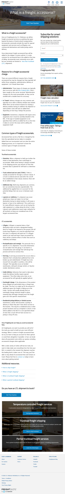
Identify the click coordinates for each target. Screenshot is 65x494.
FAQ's (18, 462)
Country (43, 53)
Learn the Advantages (32, 448)
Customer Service (21, 459)
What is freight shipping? (11, 372)
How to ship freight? (9, 368)
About (3, 459)
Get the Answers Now (48, 78)
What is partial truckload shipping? (14, 380)
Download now (45, 135)
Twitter (35, 464)
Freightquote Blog (53, 459)
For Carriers (4, 462)
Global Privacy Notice (7, 480)
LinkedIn (35, 459)
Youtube (35, 466)
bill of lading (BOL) (24, 90)
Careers (3, 464)
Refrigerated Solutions (32, 413)
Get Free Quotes (32, 23)
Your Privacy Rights (6, 485)
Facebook (35, 462)
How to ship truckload (32, 431)
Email (43, 48)
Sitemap (4, 483)
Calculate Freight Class (48, 105)
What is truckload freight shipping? (14, 376)
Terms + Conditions (6, 478)
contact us (21, 357)
